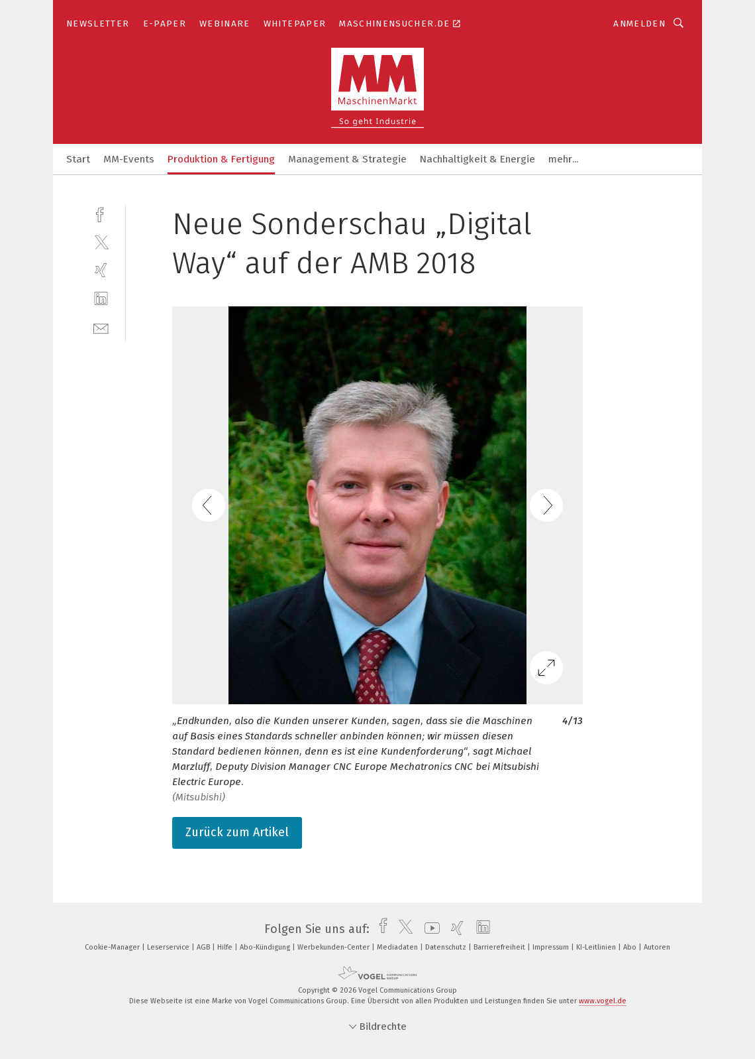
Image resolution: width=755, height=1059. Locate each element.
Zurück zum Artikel (237, 832)
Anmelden (639, 23)
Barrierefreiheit (500, 947)
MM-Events (128, 159)
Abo (630, 947)
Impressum (551, 947)
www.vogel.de (603, 1001)
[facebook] (101, 213)
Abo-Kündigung (266, 947)
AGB (204, 947)
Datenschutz (446, 947)
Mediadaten (398, 947)
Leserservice (169, 947)
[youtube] (429, 929)
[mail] (101, 327)
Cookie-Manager (113, 947)
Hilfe (225, 947)
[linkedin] (101, 298)
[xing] (101, 270)
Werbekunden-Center (334, 947)
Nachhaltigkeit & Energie (477, 159)
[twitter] (101, 241)
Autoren (657, 947)
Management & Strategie (347, 159)
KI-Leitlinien (597, 947)
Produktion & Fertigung (221, 159)
